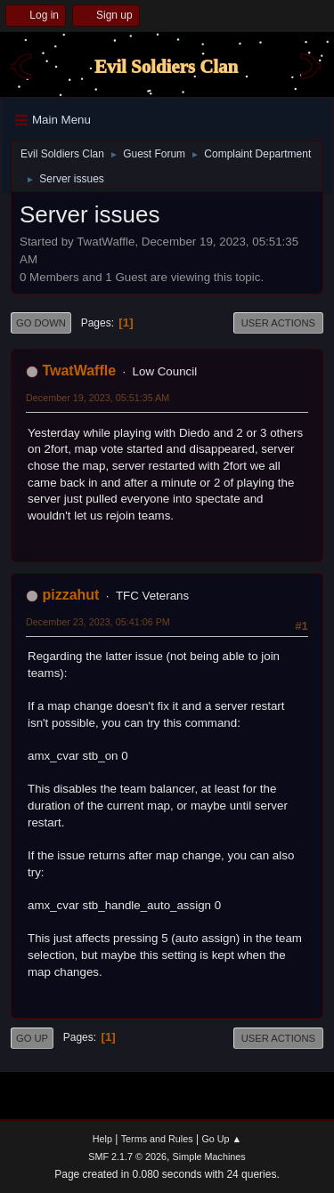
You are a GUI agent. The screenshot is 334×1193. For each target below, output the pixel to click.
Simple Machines (209, 1156)
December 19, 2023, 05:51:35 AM (97, 397)
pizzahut (70, 594)
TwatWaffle (79, 370)
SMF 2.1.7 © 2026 (127, 1156)
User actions (278, 323)
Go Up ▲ (221, 1138)
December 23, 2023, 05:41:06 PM (98, 622)
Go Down (41, 323)
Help (102, 1138)
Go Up (32, 1038)
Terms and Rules (157, 1138)
